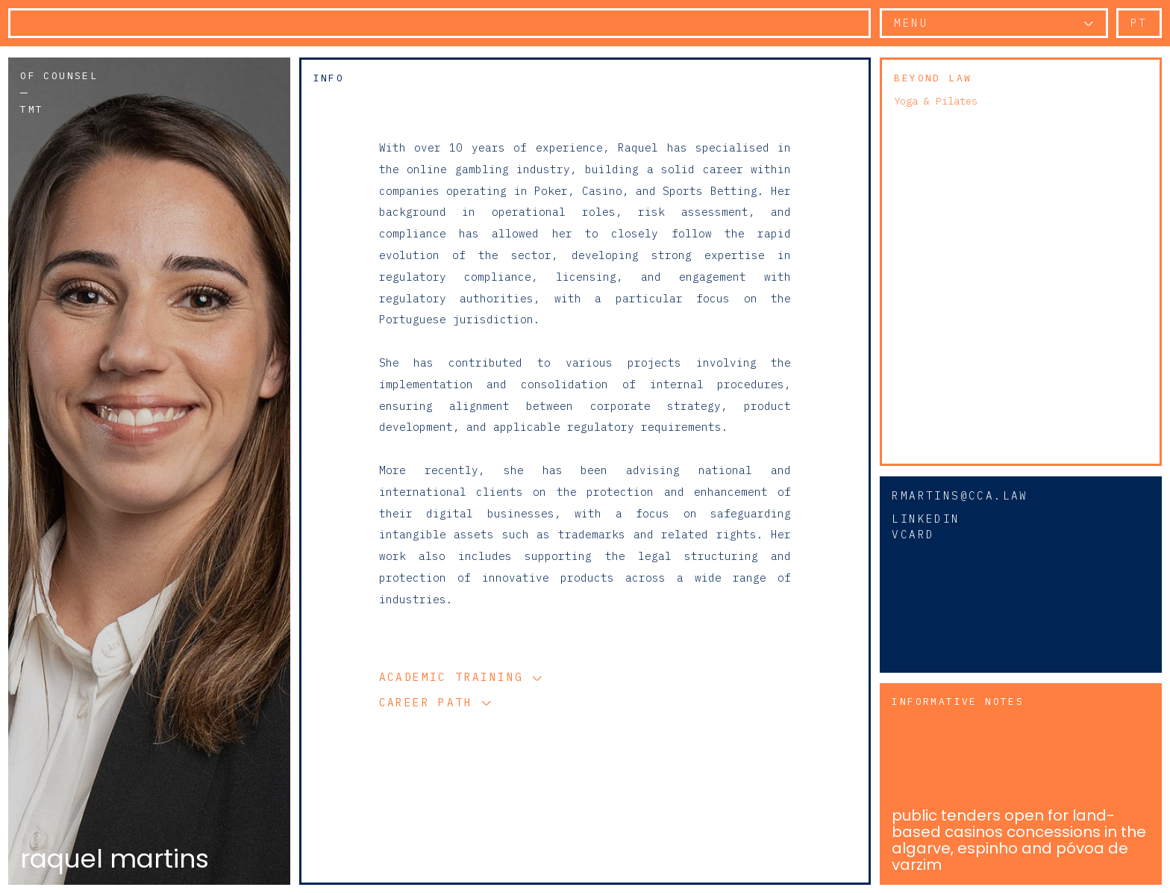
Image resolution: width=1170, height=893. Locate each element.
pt (1139, 23)
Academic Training (455, 676)
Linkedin (926, 518)
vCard (913, 534)
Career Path (430, 702)
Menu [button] (911, 23)
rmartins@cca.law (959, 495)
